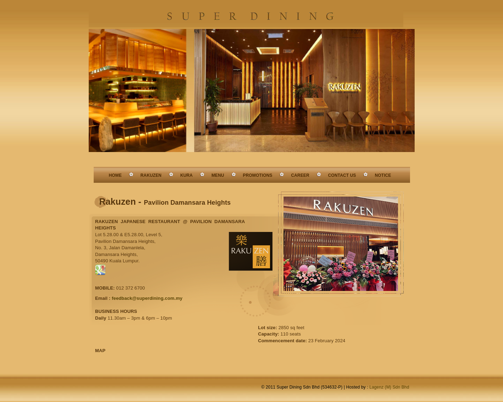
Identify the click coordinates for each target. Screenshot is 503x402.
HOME (115, 175)
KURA (186, 175)
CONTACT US (342, 175)
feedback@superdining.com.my (147, 298)
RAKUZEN (151, 175)
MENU (217, 175)
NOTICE (383, 175)
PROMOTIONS (257, 175)
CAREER (300, 175)
